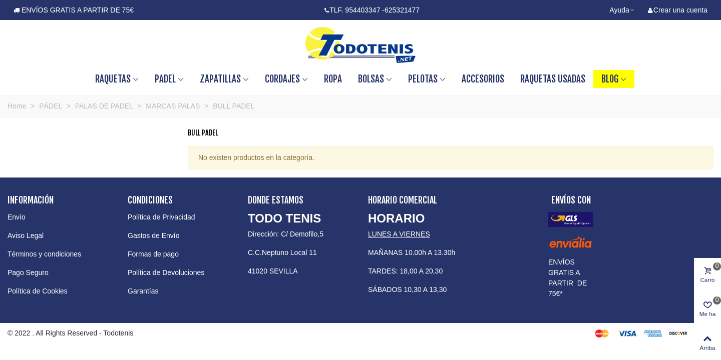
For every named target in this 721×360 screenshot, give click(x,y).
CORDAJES (282, 79)
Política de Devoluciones (166, 272)
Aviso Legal (26, 236)
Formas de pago (153, 254)
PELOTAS (423, 79)
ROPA (333, 79)
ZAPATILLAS (220, 79)
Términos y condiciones (44, 254)
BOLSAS (371, 79)
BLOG (609, 79)
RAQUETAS (113, 79)
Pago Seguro (28, 272)
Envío (17, 217)
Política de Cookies (38, 291)
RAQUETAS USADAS (552, 79)
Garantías (143, 291)
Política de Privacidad (161, 217)
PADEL (165, 79)
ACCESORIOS (483, 79)
